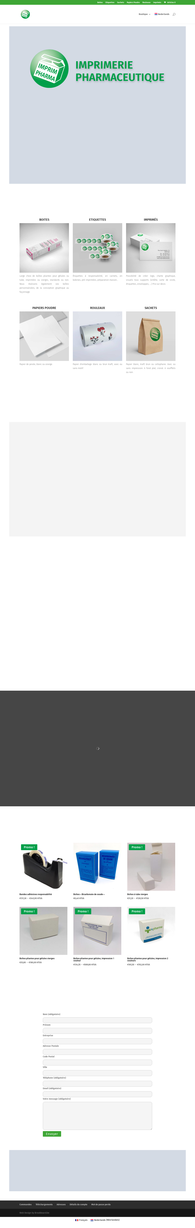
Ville (97, 1070)
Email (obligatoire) (97, 1091)
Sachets (120, 3)
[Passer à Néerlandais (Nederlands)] (105, 1220)
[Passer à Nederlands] (162, 18)
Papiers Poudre (133, 3)
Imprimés (157, 3)
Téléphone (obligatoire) (97, 1081)
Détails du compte (78, 1204)
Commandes (26, 1204)
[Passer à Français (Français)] (81, 1220)
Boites (100, 3)
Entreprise (97, 1038)
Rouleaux (146, 3)
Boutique (143, 14)
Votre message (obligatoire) (97, 1114)
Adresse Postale (97, 1049)
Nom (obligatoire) (97, 1017)
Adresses (61, 1204)
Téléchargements (44, 1204)
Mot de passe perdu (101, 1204)
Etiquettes (109, 3)
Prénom (97, 1028)
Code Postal (97, 1059)
